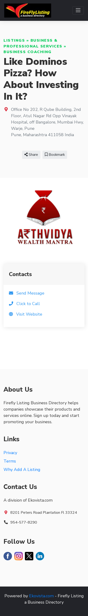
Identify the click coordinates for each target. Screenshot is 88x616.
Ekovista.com (41, 596)
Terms (10, 461)
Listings (14, 40)
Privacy (10, 453)
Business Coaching (28, 52)
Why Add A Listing (22, 469)
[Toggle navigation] (78, 10)
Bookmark (55, 154)
